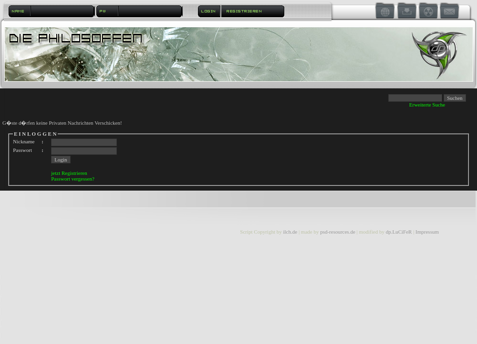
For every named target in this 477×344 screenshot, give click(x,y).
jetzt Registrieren (69, 173)
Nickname (23, 141)
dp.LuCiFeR (399, 232)
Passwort (22, 150)
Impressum (427, 232)
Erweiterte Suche (427, 105)
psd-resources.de (337, 232)
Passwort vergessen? (72, 179)
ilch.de (290, 232)
